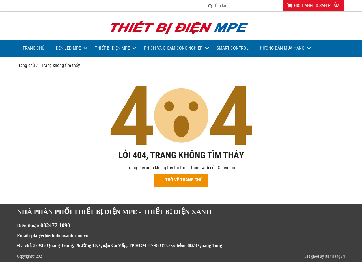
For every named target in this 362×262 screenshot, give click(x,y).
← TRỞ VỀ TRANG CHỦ (181, 180)
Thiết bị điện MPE (112, 48)
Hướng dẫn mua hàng (282, 48)
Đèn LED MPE (68, 48)
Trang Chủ (33, 48)
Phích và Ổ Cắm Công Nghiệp (173, 48)
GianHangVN (335, 256)
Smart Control (233, 48)
